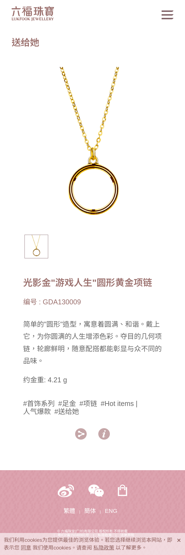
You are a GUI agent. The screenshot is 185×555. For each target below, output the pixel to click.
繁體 (69, 511)
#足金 (67, 403)
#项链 (88, 403)
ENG (111, 511)
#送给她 (66, 411)
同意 (26, 548)
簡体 (90, 511)
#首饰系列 (39, 403)
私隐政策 (103, 548)
